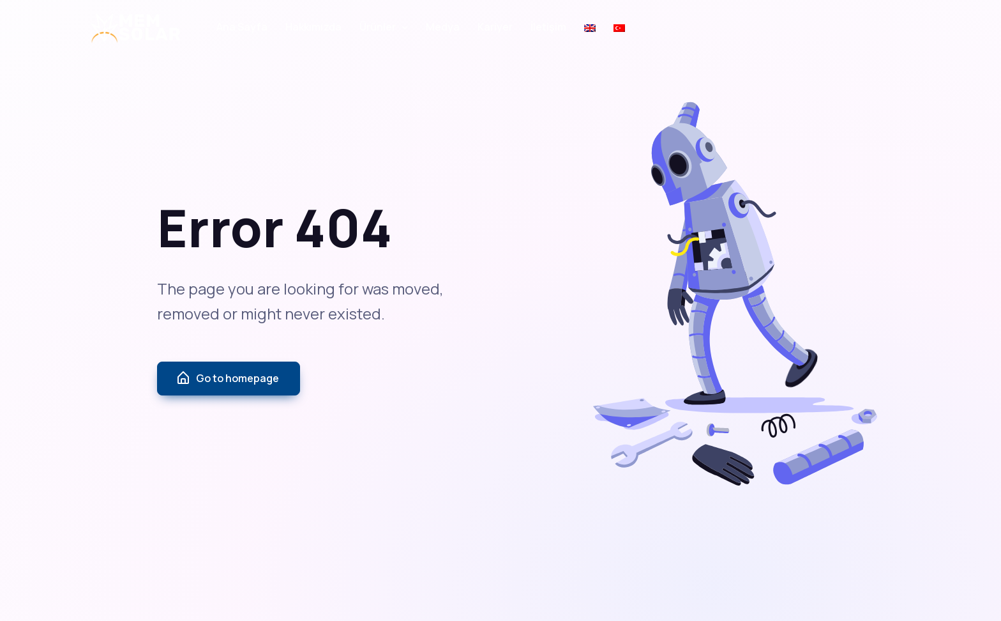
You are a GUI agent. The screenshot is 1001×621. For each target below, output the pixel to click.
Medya (443, 27)
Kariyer (495, 27)
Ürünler (377, 27)
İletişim (548, 27)
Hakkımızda (313, 27)
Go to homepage (227, 378)
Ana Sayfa (241, 27)
